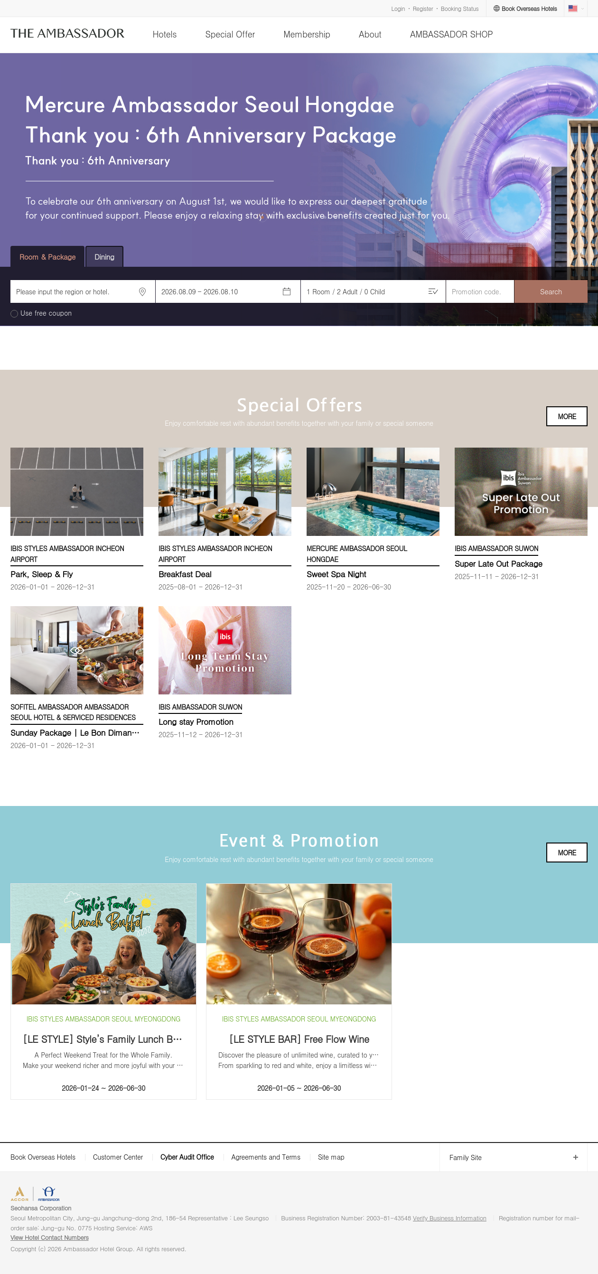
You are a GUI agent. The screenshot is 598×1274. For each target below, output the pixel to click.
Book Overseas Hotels (42, 1157)
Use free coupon (46, 313)
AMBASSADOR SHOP (451, 34)
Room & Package (47, 257)
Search (551, 291)
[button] (262, 217)
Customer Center (118, 1157)
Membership (306, 34)
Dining (104, 257)
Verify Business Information (449, 1217)
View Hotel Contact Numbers (49, 1237)
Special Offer (230, 34)
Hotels (164, 34)
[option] (299, 189)
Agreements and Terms (265, 1157)
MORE (567, 416)
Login (398, 8)
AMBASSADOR (91, 1195)
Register (423, 8)
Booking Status (460, 8)
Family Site (460, 1157)
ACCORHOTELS (39, 1195)
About (370, 34)
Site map (331, 1157)
